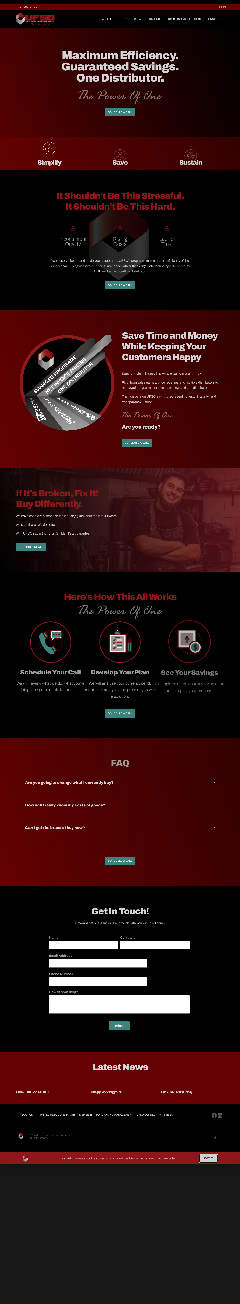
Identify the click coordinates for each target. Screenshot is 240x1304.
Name (53, 942)
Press (168, 1119)
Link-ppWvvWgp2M (105, 1097)
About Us (110, 24)
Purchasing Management (183, 24)
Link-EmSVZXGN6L (33, 1097)
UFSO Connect (149, 1120)
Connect (214, 24)
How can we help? (63, 997)
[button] (120, 788)
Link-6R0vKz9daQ (177, 1097)
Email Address (60, 961)
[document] (120, 1163)
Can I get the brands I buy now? (55, 833)
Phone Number (61, 979)
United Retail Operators (142, 24)
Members (85, 1119)
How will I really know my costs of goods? (65, 810)
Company (127, 942)
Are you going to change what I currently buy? (69, 788)
